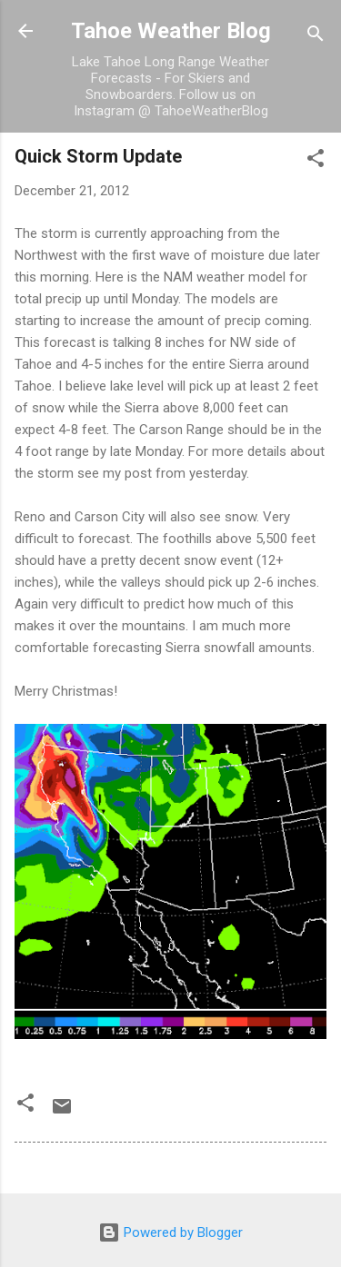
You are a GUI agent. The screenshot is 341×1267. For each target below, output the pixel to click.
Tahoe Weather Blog (171, 31)
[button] (315, 161)
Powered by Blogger (170, 1232)
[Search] (315, 36)
